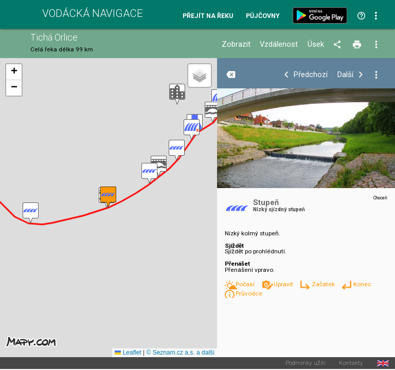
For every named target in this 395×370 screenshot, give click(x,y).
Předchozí (311, 75)
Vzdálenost (279, 44)
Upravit (284, 284)
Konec (362, 284)
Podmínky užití (305, 363)
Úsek (316, 44)
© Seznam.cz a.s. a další (180, 352)
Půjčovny (263, 16)
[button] (213, 112)
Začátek (324, 284)
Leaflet (128, 352)
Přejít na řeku (208, 16)
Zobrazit (236, 44)
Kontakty (351, 363)
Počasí (246, 284)
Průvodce (249, 293)
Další (345, 75)
